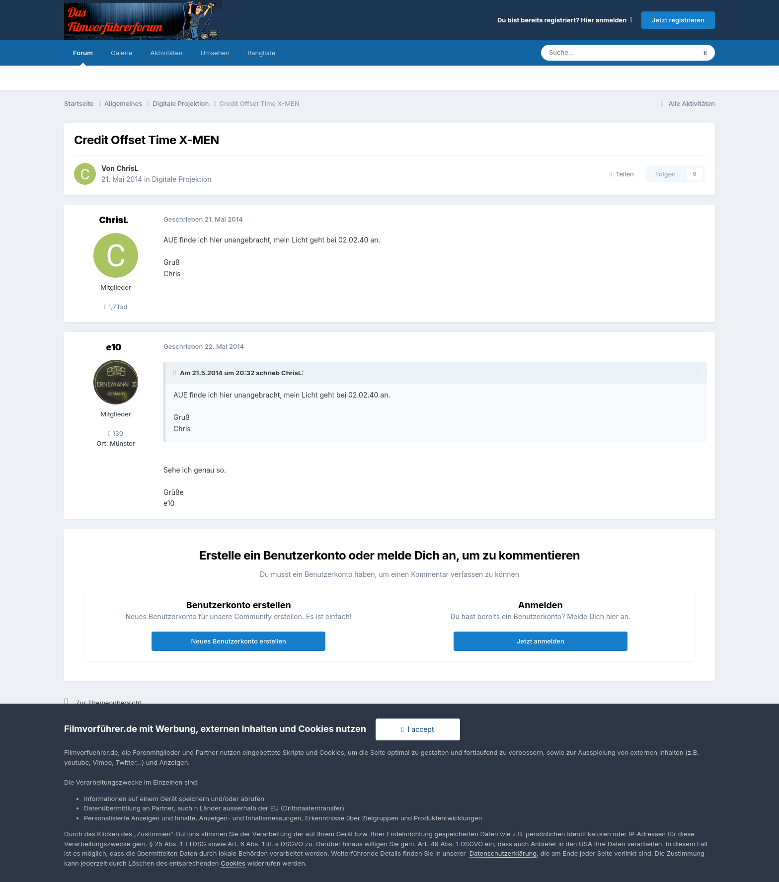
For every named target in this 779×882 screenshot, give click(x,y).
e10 (113, 347)
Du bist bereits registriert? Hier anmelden (564, 20)
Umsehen (214, 53)
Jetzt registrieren (678, 20)
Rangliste (261, 53)
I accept (417, 729)
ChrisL (127, 168)
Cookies (233, 863)
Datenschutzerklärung (503, 853)
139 (115, 433)
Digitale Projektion (182, 179)
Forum (83, 57)
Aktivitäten (166, 53)
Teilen (622, 174)
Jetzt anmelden (540, 641)
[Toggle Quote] (175, 373)
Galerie (121, 53)
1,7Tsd (116, 307)
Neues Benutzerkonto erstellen (238, 641)
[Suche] (588, 53)
